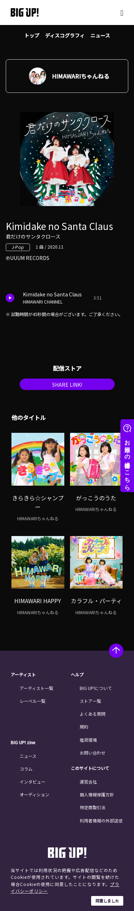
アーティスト (23, 674)
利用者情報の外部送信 (101, 820)
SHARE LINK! (67, 384)
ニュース (100, 35)
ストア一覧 (90, 701)
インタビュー (32, 782)
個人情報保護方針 (97, 794)
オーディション (34, 794)
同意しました (107, 901)
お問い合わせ (92, 753)
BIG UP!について (96, 688)
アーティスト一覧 (36, 688)
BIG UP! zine (23, 742)
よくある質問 (92, 714)
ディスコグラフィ (65, 35)
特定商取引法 (92, 807)
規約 (84, 727)
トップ (31, 35)
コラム (26, 769)
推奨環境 (88, 740)
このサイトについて (90, 768)
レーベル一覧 (32, 701)
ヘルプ (77, 674)
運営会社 (88, 782)
